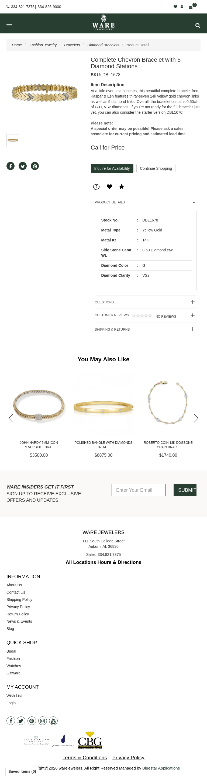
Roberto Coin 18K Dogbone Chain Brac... (168, 445)
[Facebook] (10, 720)
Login (11, 703)
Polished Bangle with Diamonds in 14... (104, 445)
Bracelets (72, 45)
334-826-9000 (49, 7)
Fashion (13, 658)
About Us (14, 585)
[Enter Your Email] (138, 490)
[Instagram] (42, 720)
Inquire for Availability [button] (112, 168)
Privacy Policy (18, 607)
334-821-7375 (22, 7)
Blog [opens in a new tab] (10, 628)
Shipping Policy (19, 599)
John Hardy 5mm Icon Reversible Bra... (39, 445)
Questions (104, 302)
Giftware (13, 673)
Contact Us (15, 592)
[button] (198, 25)
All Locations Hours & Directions (103, 562)
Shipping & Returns (112, 329)
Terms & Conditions (85, 757)
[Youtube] (53, 720)
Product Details (110, 202)
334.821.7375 (109, 554)
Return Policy (17, 614)
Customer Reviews (135, 315)
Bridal (11, 651)
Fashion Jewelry (43, 45)
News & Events (19, 621)
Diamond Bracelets (103, 45)
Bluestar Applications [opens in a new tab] (161, 768)
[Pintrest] (31, 720)
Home (17, 45)
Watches (13, 666)
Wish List (14, 696)
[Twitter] (21, 720)
